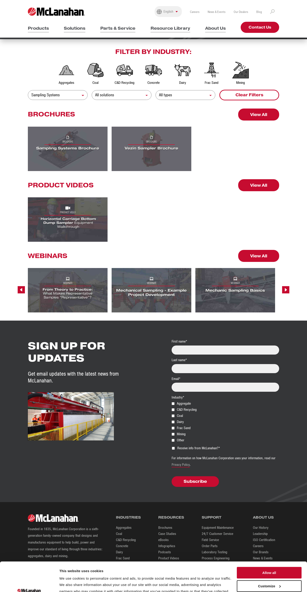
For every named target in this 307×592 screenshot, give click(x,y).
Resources (171, 517)
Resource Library (170, 28)
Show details (69, 583)
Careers (194, 12)
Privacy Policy (181, 464)
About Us (215, 28)
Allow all (269, 545)
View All (258, 114)
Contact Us (260, 27)
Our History (261, 527)
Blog (259, 12)
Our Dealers (241, 12)
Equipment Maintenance (218, 527)
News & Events (216, 12)
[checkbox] (225, 421)
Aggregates (124, 527)
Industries (128, 517)
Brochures (165, 527)
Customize (269, 558)
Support (211, 517)
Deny (269, 572)
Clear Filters (249, 94)
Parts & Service (117, 28)
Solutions (74, 28)
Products (38, 28)
